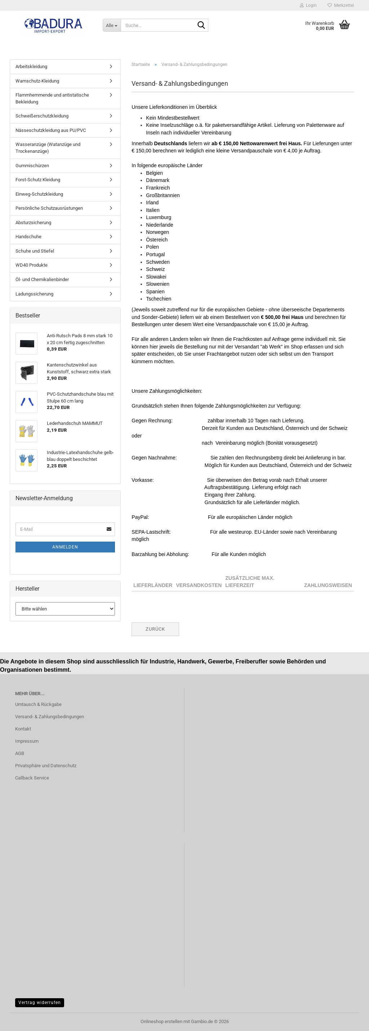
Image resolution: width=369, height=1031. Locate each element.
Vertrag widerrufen (39, 1002)
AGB (19, 753)
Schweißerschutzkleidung (41, 116)
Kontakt (23, 729)
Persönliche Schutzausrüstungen (49, 208)
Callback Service (32, 778)
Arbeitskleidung (31, 66)
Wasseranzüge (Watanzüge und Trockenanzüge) (47, 148)
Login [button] (308, 5)
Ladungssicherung (34, 294)
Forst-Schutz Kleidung (37, 179)
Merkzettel (341, 5)
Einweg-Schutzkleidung (39, 194)
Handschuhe (28, 236)
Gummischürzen (32, 165)
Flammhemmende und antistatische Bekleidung (52, 98)
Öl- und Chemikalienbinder (42, 279)
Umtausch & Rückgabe (38, 704)
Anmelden (65, 547)
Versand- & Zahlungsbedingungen (49, 716)
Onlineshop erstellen (161, 1021)
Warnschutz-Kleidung (37, 81)
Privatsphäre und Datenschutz (45, 765)
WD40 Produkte (31, 265)
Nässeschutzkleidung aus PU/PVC (50, 130)
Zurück (155, 629)
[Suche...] (112, 25)
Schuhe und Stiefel (34, 251)
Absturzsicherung (33, 222)
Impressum (27, 741)
